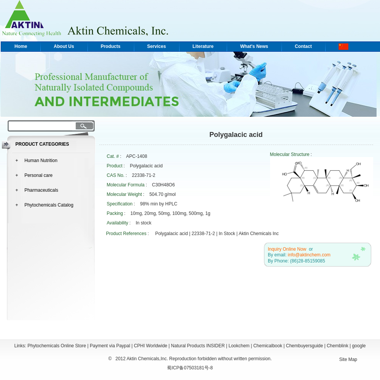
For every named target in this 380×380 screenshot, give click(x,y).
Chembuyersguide (304, 345)
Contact (303, 46)
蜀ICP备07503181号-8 (190, 367)
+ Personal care (34, 175)
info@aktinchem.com (309, 255)
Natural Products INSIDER (198, 345)
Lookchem (239, 345)
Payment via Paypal (110, 345)
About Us (64, 46)
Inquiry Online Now (287, 249)
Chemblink (337, 345)
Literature (202, 46)
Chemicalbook (267, 345)
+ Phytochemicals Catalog (44, 205)
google (359, 345)
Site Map (348, 359)
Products (111, 46)
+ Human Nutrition (36, 160)
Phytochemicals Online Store (56, 345)
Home (20, 46)
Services (156, 46)
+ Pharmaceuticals (37, 190)
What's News (254, 46)
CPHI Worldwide (150, 345)
